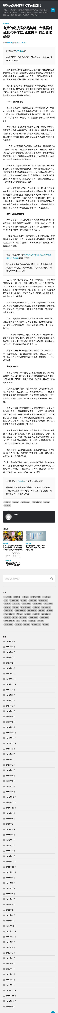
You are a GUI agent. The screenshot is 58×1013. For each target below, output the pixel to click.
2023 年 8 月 (10, 805)
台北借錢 (14, 258)
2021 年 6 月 (10, 944)
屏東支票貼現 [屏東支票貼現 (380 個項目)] (8, 597)
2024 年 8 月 (10, 740)
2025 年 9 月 (10, 676)
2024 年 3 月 (10, 767)
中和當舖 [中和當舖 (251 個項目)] (25, 583)
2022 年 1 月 (10, 907)
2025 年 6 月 (10, 692)
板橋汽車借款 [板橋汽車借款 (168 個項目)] (44, 604)
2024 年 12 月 (11, 719)
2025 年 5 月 (10, 697)
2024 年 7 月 (10, 746)
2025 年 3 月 (10, 708)
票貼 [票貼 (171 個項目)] (18, 607)
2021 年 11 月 (11, 918)
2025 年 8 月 (10, 681)
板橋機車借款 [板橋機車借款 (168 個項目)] (33, 604)
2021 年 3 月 (10, 961)
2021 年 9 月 (10, 928)
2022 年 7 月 (10, 875)
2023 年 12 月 (11, 783)
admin (9, 43)
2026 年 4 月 (10, 638)
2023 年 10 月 (11, 794)
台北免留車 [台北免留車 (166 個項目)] (16, 590)
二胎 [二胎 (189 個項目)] (5, 586)
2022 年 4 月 (10, 891)
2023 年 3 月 (10, 832)
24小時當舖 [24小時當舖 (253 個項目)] (7, 583)
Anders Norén (16, 1008)
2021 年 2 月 (10, 966)
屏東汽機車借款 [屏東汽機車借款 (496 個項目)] (20, 597)
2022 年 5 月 (10, 885)
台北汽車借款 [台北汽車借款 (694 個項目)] (49, 590)
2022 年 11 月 (11, 853)
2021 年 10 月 (11, 923)
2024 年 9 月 (10, 735)
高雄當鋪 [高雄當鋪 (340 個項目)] (26, 610)
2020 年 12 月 (11, 977)
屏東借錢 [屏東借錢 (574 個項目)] (36, 593)
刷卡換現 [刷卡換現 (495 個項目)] (24, 586)
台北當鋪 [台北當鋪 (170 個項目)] (15, 593)
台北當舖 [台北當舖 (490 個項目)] (7, 593)
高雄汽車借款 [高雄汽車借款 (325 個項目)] (8, 610)
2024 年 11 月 (11, 724)
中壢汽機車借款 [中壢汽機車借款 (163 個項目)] (35, 583)
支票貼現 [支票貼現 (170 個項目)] (36, 600)
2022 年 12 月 (11, 848)
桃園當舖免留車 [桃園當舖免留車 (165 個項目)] (9, 607)
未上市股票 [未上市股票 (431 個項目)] (23, 604)
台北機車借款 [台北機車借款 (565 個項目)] (37, 590)
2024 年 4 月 (10, 762)
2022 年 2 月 (10, 901)
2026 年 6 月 (10, 628)
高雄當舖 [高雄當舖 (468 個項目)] (18, 610)
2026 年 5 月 (10, 633)
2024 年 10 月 (11, 730)
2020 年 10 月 (11, 987)
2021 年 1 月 (10, 971)
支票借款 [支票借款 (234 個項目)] (28, 600)
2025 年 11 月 (11, 665)
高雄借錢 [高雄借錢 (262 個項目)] (40, 607)
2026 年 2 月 (10, 649)
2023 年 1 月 (10, 842)
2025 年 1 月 (10, 714)
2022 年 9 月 (10, 864)
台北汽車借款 (37, 255)
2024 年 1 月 (10, 778)
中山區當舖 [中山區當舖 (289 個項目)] (46, 583)
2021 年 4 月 (10, 955)
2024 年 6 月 (10, 751)
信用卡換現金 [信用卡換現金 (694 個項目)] (14, 586)
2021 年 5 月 (10, 950)
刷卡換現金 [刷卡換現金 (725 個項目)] (32, 586)
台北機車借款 (26, 502)
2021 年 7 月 (10, 939)
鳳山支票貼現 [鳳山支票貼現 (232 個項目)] (36, 610)
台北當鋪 (27, 255)
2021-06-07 (21, 43)
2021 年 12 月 (11, 912)
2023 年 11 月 (11, 789)
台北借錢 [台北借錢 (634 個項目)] (7, 590)
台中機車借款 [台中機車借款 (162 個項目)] (43, 586)
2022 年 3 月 (10, 896)
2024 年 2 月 (10, 773)
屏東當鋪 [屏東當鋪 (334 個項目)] (50, 597)
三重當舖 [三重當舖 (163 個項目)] (17, 583)
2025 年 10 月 (11, 671)
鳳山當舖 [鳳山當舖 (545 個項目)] (46, 610)
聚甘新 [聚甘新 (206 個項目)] (24, 607)
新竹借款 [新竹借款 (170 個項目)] (7, 604)
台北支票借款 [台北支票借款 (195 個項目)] (26, 590)
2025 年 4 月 (10, 703)
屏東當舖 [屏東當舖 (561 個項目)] (41, 597)
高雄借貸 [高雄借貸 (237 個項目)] (32, 607)
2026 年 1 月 (10, 655)
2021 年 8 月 (10, 934)
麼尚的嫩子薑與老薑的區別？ (23, 5)
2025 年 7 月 (10, 687)
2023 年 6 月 (10, 816)
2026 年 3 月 (10, 644)
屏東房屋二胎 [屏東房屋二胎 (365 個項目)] (46, 593)
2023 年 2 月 (10, 837)
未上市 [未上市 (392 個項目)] (15, 604)
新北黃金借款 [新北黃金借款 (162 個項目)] (46, 600)
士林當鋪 (21, 481)
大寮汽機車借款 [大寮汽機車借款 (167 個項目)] (26, 593)
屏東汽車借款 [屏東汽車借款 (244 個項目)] (32, 597)
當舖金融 (6, 24)
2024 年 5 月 (10, 757)
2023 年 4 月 (10, 826)
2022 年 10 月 (11, 859)
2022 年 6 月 (10, 880)
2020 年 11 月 (11, 982)
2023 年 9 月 (10, 800)
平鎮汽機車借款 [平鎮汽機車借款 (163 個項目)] (9, 600)
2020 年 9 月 (10, 993)
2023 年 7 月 (10, 810)
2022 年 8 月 (10, 869)
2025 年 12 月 (11, 660)
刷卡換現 (19, 51)
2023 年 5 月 (10, 821)
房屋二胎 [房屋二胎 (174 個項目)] (19, 600)
